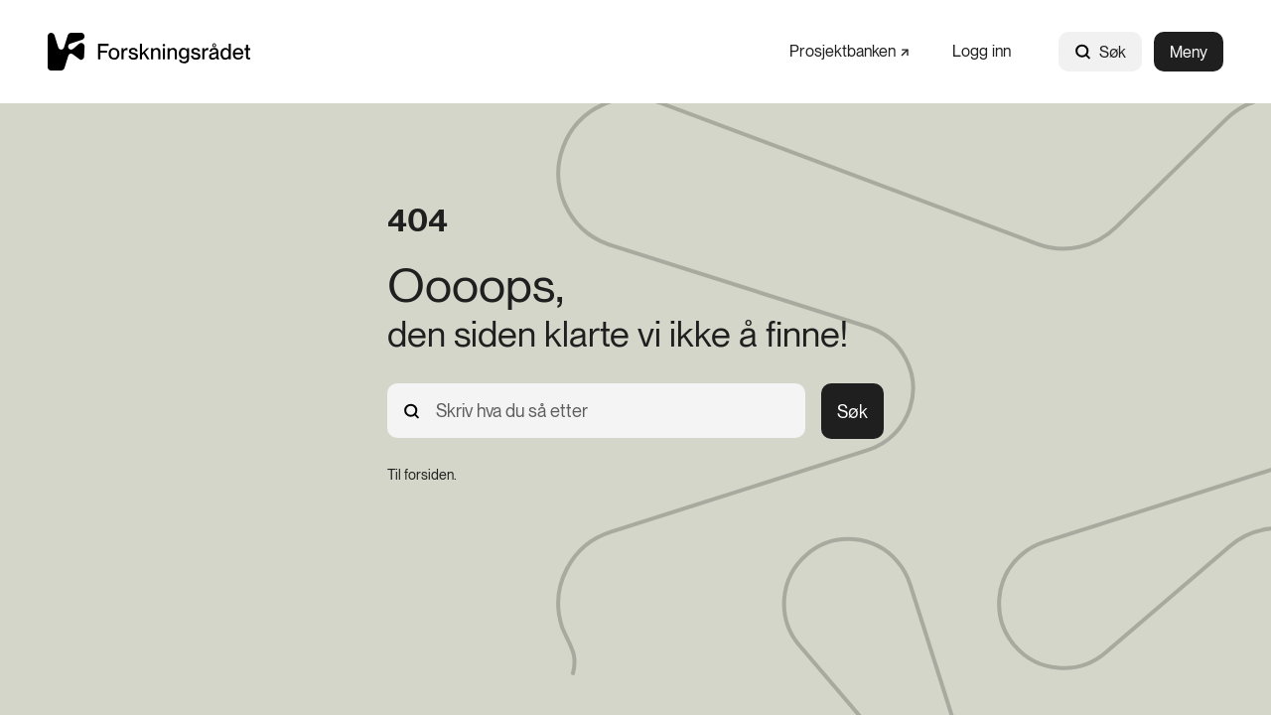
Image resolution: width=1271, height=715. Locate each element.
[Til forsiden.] (422, 475)
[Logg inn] (981, 51)
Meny (1188, 52)
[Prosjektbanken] (849, 51)
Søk (1100, 52)
